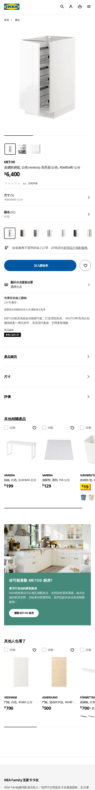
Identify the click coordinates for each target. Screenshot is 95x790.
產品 (17, 20)
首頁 (6, 20)
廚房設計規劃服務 (75, 248)
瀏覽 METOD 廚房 (24, 613)
